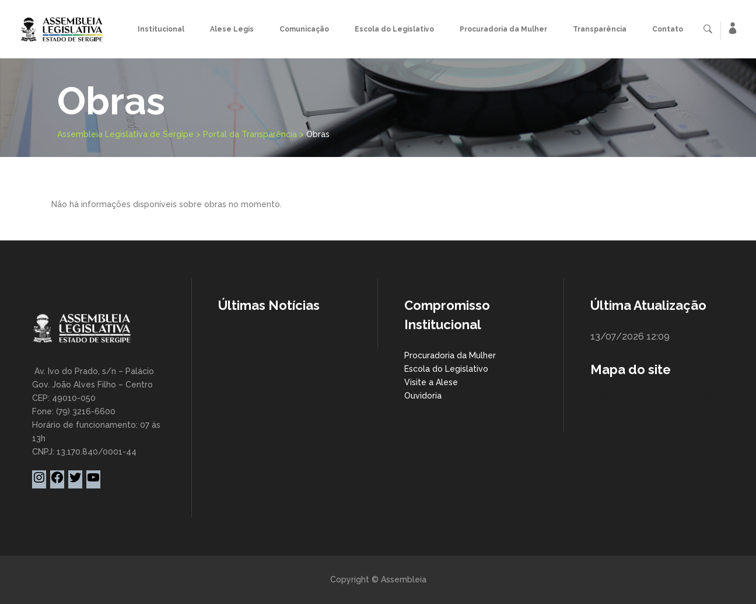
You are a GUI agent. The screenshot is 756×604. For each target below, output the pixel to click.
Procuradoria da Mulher (450, 355)
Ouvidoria (423, 395)
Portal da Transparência (250, 134)
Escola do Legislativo (446, 368)
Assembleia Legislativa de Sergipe (125, 134)
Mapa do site (630, 369)
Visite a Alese (431, 382)
